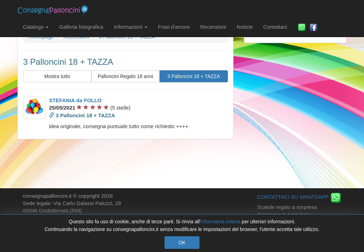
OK (182, 242)
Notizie (245, 27)
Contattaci (275, 27)
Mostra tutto (57, 76)
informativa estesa (220, 221)
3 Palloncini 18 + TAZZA (193, 76)
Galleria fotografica (81, 27)
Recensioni (213, 27)
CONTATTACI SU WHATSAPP (299, 197)
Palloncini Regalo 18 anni (125, 76)
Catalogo (36, 27)
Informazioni (130, 27)
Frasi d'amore (174, 27)
